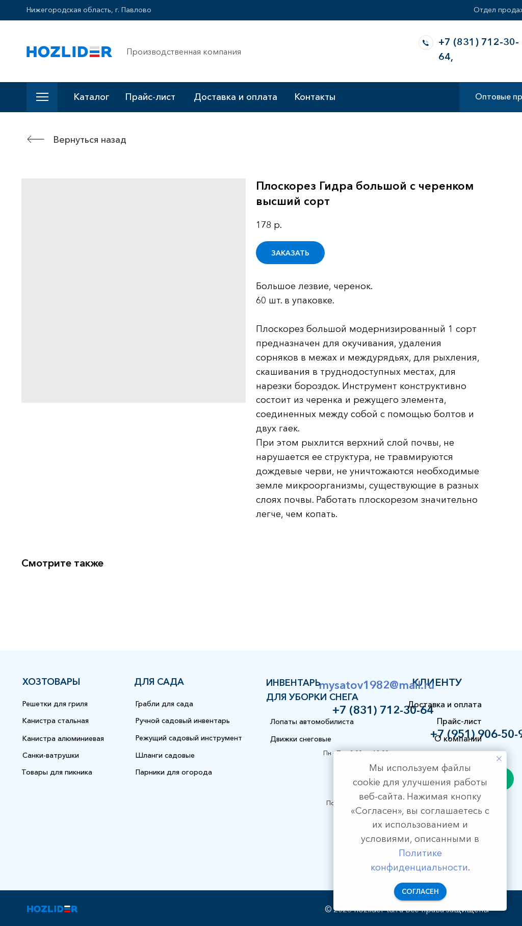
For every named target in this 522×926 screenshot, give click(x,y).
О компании (458, 738)
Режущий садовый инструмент (189, 737)
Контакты (314, 96)
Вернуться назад (89, 139)
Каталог (91, 96)
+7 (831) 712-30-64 (382, 710)
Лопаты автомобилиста (312, 721)
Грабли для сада (164, 703)
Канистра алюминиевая (63, 738)
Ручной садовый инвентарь (183, 720)
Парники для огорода (174, 772)
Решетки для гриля (55, 703)
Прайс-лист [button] (150, 96)
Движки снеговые (300, 738)
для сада (159, 681)
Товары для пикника (56, 772)
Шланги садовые (165, 755)
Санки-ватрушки (50, 755)
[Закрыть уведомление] (499, 759)
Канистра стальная (55, 720)
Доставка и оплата (235, 96)
